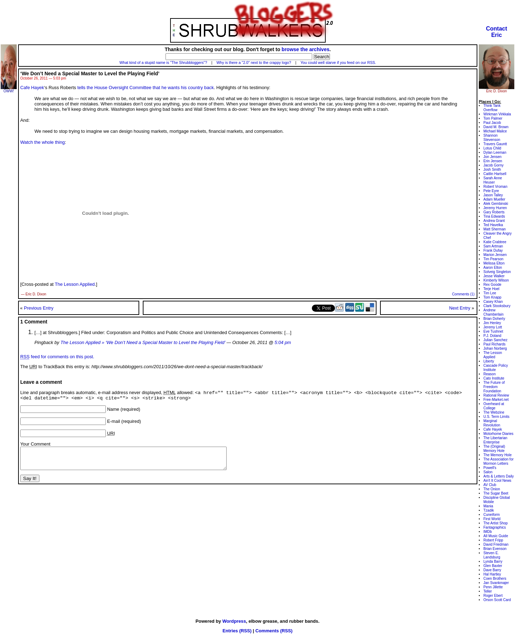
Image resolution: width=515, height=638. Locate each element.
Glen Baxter (492, 566)
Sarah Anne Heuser (492, 180)
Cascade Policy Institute (495, 368)
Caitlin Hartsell (494, 174)
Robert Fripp (493, 540)
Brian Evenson (494, 549)
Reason (489, 374)
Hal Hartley (492, 574)
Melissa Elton (493, 263)
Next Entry (459, 308)
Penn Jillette (493, 587)
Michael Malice (495, 131)
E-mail (113, 423)
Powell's (489, 468)
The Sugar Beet (495, 493)
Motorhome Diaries (498, 434)
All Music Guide (495, 536)
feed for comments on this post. (57, 356)
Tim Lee (489, 293)
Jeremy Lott (492, 327)
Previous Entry (38, 308)
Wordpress (234, 621)
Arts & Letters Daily (498, 476)
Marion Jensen (495, 255)
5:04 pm (283, 342)
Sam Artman (493, 246)
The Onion (491, 489)
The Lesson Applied (74, 284)
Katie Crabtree (494, 242)
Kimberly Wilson (496, 280)
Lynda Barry (493, 561)
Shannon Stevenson (491, 137)
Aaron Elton (492, 267)
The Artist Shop (495, 523)
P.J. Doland (492, 336)
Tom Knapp (492, 297)
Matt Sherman (494, 229)
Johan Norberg (495, 348)
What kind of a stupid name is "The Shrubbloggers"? (163, 62)
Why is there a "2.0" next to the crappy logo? (254, 62)
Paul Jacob (492, 123)
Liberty (488, 361)
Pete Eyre (491, 191)
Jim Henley (492, 323)
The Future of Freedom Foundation (494, 387)
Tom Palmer (492, 118)
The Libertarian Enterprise (495, 440)
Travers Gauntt (495, 144)
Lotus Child (492, 148)
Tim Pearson (493, 259)
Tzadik (488, 510)
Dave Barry (492, 570)
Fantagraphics (494, 527)
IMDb (487, 532)
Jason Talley (493, 195)
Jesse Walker (494, 276)
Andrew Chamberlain (493, 312)
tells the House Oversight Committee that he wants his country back (145, 87)
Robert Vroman (495, 187)
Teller (487, 591)
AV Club (489, 485)
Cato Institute (493, 378)
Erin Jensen (492, 161)
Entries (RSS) (236, 630)
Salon (488, 472)
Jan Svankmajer (496, 583)
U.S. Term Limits (496, 417)
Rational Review (496, 395)
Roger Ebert (493, 596)
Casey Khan (493, 302)
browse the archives (306, 49)
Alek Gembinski (495, 204)
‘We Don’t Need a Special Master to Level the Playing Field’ (89, 73)
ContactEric (496, 32)
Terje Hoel (491, 289)
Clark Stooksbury (496, 306)
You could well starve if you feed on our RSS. (338, 62)
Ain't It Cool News (497, 480)
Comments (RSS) (274, 630)
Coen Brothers (494, 578)
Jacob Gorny (493, 165)
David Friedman (496, 544)
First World (491, 519)
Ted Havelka (493, 225)
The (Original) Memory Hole (494, 449)
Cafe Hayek (32, 87)
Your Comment (35, 445)
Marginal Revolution (491, 423)
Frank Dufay (493, 250)
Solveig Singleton (497, 272)
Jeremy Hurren (495, 208)
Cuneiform (491, 515)
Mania (488, 506)
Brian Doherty (494, 319)
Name (113, 411)
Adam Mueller (494, 199)
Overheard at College (493, 406)
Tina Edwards (494, 216)
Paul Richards (494, 344)
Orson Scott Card (497, 600)
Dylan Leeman (494, 152)
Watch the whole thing (42, 142)
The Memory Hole (497, 455)
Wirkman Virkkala (497, 114)
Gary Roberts (493, 212)
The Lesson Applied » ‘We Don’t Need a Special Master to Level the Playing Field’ (142, 342)
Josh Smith (492, 169)
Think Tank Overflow (491, 108)
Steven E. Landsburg (491, 555)
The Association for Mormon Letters (498, 461)
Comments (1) (463, 294)
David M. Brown (496, 127)
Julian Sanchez (495, 340)
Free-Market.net (496, 400)
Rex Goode (492, 285)
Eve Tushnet (493, 331)
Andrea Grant (494, 221)
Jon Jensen (492, 157)
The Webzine (493, 412)
